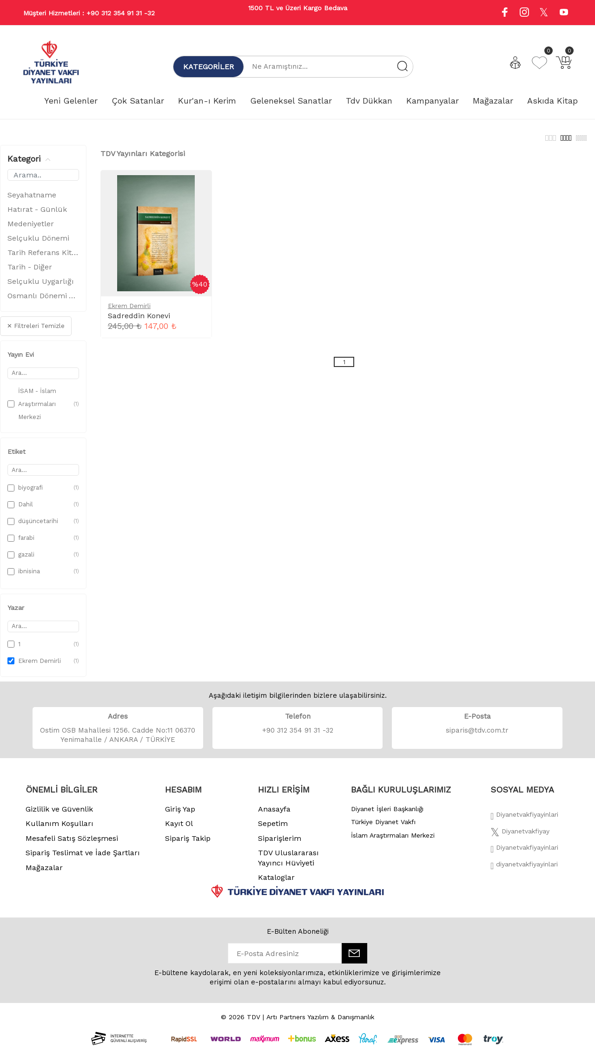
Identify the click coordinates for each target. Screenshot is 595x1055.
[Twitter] (519, 839)
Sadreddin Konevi (139, 320)
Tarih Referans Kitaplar (43, 257)
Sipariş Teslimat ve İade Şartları (83, 857)
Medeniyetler (30, 228)
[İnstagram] (524, 855)
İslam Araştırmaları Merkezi (393, 840)
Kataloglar (276, 882)
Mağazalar (44, 872)
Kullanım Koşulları (59, 828)
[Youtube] (564, 13)
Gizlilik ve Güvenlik (59, 814)
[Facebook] (524, 822)
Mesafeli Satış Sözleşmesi (72, 843)
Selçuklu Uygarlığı (40, 286)
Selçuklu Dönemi (38, 243)
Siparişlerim (279, 843)
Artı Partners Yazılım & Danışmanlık (320, 1022)
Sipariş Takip (188, 843)
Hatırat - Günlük (37, 214)
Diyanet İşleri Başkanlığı (387, 814)
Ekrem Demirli (129, 311)
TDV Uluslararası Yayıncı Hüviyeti (288, 862)
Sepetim (273, 828)
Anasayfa (274, 814)
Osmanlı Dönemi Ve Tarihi (43, 300)
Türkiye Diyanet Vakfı (383, 827)
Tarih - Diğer (29, 272)
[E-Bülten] (354, 958)
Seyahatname (31, 200)
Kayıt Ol (179, 828)
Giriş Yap (180, 814)
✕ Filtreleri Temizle (36, 331)
